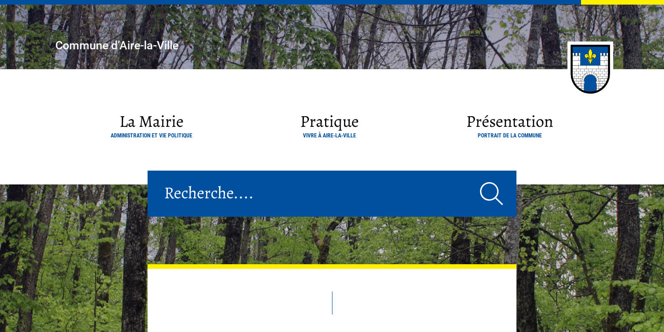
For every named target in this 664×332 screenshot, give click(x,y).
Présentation (509, 124)
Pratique (329, 124)
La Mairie (151, 124)
